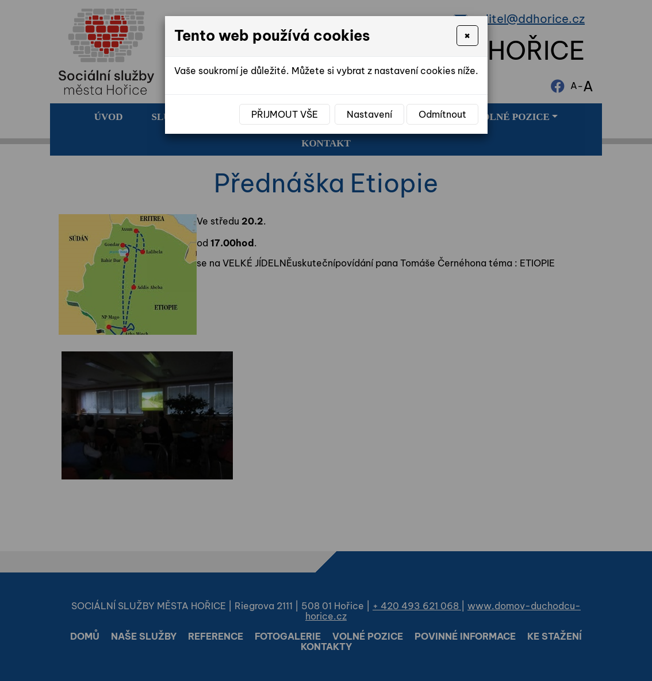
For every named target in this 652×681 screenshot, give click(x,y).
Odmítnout (442, 114)
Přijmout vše (284, 114)
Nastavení (369, 114)
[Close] (467, 35)
